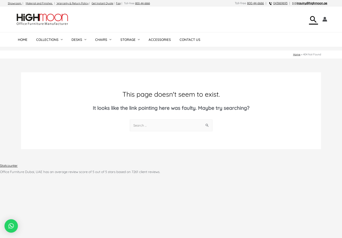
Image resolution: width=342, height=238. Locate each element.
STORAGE (118, 40)
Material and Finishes (39, 3)
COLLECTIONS (44, 40)
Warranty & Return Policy (72, 3)
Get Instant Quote (102, 3)
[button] (11, 226)
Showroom (15, 3)
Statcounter (9, 165)
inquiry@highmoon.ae (311, 3)
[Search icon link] (313, 19)
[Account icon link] (324, 19)
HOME (21, 40)
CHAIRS (94, 40)
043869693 (280, 3)
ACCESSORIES (148, 40)
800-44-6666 (142, 3)
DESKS (71, 40)
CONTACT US (176, 40)
